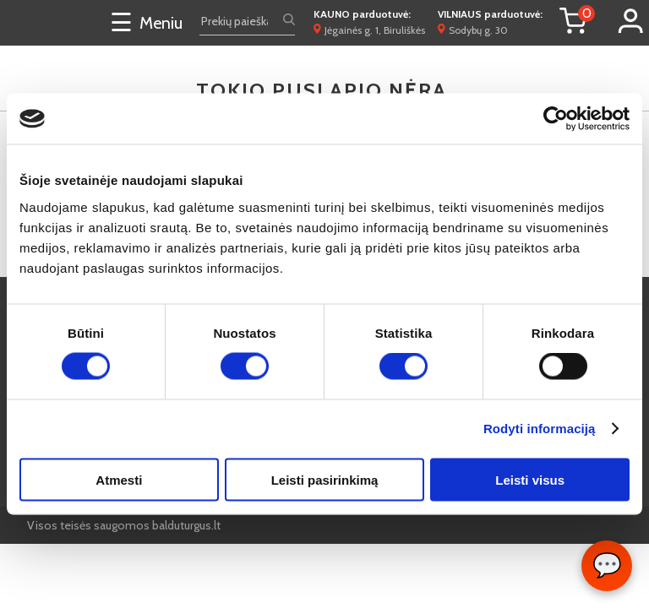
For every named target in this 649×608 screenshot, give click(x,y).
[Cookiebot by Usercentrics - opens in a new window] (556, 119)
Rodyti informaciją (539, 428)
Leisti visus (529, 479)
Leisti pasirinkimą (325, 479)
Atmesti (118, 479)
